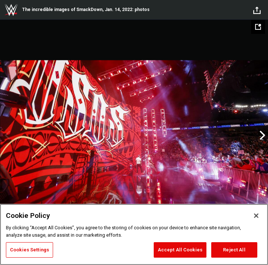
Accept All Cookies (180, 249)
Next (261, 135)
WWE (11, 10)
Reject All (234, 249)
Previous (6, 135)
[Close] (256, 216)
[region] (134, 234)
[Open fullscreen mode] (258, 27)
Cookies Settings (29, 249)
